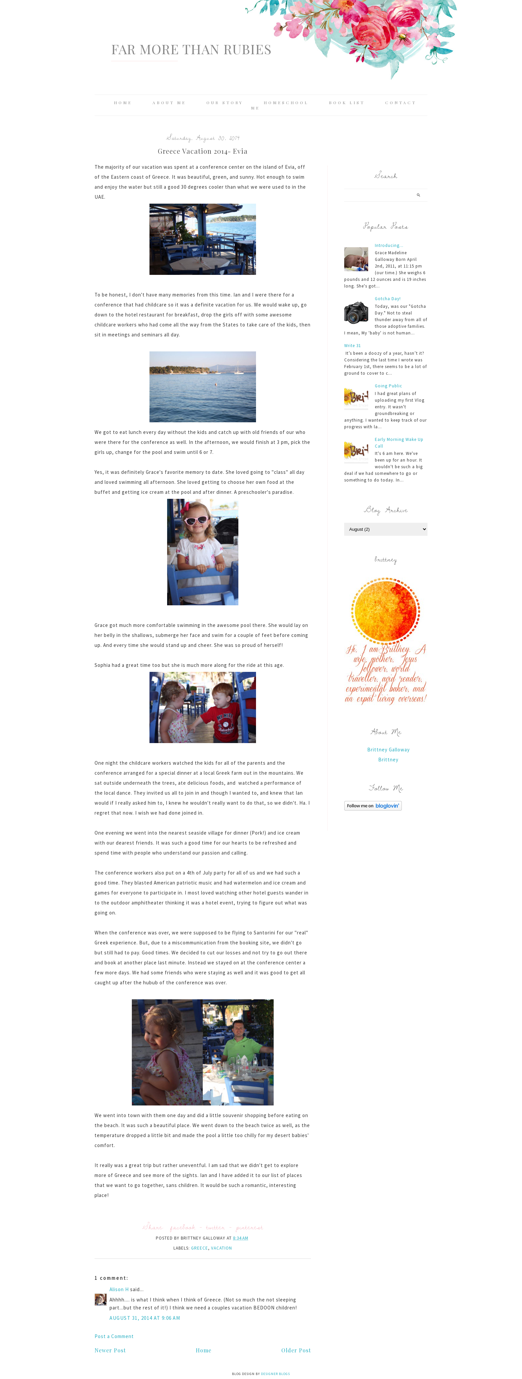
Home (123, 102)
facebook (182, 1226)
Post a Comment (114, 1336)
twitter (215, 1226)
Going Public (388, 386)
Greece (199, 1248)
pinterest (249, 1226)
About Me (169, 102)
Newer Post (110, 1350)
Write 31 (352, 345)
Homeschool (286, 102)
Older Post (296, 1350)
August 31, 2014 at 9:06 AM (145, 1318)
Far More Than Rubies (191, 49)
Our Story (224, 102)
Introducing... (389, 245)
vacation (221, 1248)
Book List (347, 102)
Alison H (119, 1289)
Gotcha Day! (388, 298)
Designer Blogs (275, 1374)
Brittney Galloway (388, 749)
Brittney (388, 759)
